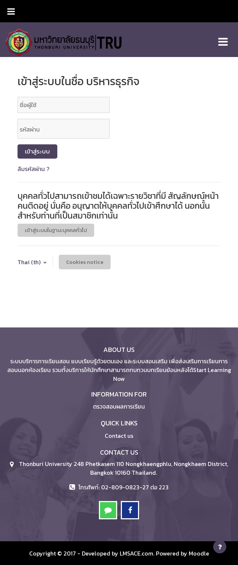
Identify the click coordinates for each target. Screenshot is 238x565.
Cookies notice (84, 262)
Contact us (119, 435)
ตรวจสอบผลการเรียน (119, 406)
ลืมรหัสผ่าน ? (33, 168)
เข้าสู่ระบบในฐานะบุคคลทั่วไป (56, 230)
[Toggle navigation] (223, 38)
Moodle (199, 553)
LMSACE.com (136, 553)
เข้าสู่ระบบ (37, 151)
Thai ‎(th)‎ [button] (30, 262)
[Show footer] (219, 546)
